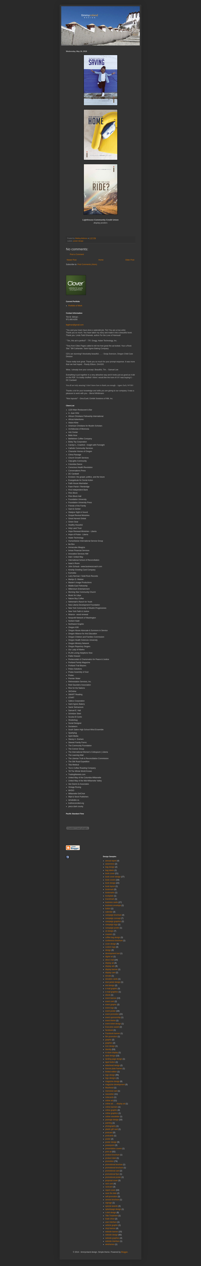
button (108, 908)
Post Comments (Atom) (87, 264)
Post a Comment (77, 254)
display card (110, 972)
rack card (109, 1184)
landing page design (113, 1059)
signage (108, 1203)
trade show (110, 1219)
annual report (111, 861)
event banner (110, 998)
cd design (109, 931)
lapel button (110, 1062)
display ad (109, 963)
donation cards (111, 979)
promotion (109, 1161)
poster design (78, 241)
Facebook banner (112, 1033)
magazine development (115, 1084)
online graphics (111, 1113)
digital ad (109, 956)
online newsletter (112, 1116)
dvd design (109, 985)
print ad (108, 1152)
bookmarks (110, 892)
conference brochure (114, 940)
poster (108, 1139)
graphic (108, 1040)
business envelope (113, 905)
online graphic (111, 1110)
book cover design (113, 877)
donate (108, 976)
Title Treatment (111, 1216)
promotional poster (113, 1177)
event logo (109, 1008)
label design (110, 1056)
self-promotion (111, 1196)
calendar (109, 912)
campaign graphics (113, 921)
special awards (111, 1206)
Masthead (109, 1088)
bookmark (109, 889)
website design (111, 1235)
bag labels (109, 870)
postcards (109, 1136)
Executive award (112, 1027)
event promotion (112, 1014)
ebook (108, 995)
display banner (111, 969)
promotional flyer (112, 1174)
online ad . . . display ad (115, 1104)
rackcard (109, 1187)
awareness (109, 864)
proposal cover (111, 1180)
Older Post (129, 260)
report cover (110, 1190)
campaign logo (111, 924)
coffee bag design (112, 937)
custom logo (110, 947)
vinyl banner (110, 1228)
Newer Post (71, 260)
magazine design (112, 1081)
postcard (109, 1132)
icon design (110, 1046)
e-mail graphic (111, 988)
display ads (110, 966)
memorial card (111, 1091)
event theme (110, 1020)
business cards (111, 902)
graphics (108, 1043)
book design (110, 883)
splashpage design (113, 1209)
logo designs (110, 1078)
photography (110, 1126)
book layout (110, 886)
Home (100, 260)
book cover (110, 873)
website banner (111, 1232)
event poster (110, 1011)
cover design (110, 944)
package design (112, 1120)
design (108, 950)
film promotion (111, 1036)
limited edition (111, 1072)
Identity (108, 1049)
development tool (112, 953)
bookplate (109, 896)
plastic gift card (111, 1129)
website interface (112, 1241)
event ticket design (113, 1024)
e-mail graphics (111, 992)
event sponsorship (113, 1017)
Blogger (124, 1252)
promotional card (112, 1171)
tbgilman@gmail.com (75, 325)
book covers (110, 880)
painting (108, 1123)
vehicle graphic (111, 1225)
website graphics (112, 1238)
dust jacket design (112, 982)
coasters (108, 934)
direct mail (109, 960)
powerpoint (110, 1145)
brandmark (109, 899)
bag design (110, 867)
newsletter (109, 1094)
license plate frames (113, 1068)
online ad (109, 1100)
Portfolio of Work (75, 306)
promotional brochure (114, 1168)
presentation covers (113, 1148)
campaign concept (113, 918)
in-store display (111, 1052)
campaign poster (112, 928)
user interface (111, 1222)
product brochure (112, 1155)
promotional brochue (113, 1164)
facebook (109, 1030)
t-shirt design (110, 1212)
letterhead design (112, 1065)
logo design (110, 1075)
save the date (111, 1193)
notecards (109, 1097)
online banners (111, 1107)
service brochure (112, 1200)
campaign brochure (113, 915)
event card (109, 1001)
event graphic (111, 1004)
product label (110, 1158)
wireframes (110, 1244)
